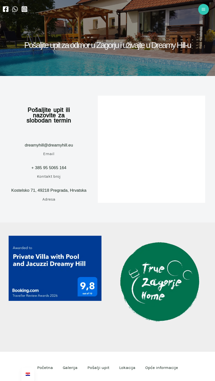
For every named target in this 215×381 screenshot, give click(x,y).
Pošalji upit (98, 367)
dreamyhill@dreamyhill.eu (49, 145)
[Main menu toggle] (203, 9)
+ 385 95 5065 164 (48, 167)
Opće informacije (161, 367)
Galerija (70, 367)
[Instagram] (24, 9)
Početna (45, 367)
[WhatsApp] (15, 9)
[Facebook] (5, 9)
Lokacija (127, 367)
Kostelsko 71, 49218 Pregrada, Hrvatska (48, 190)
